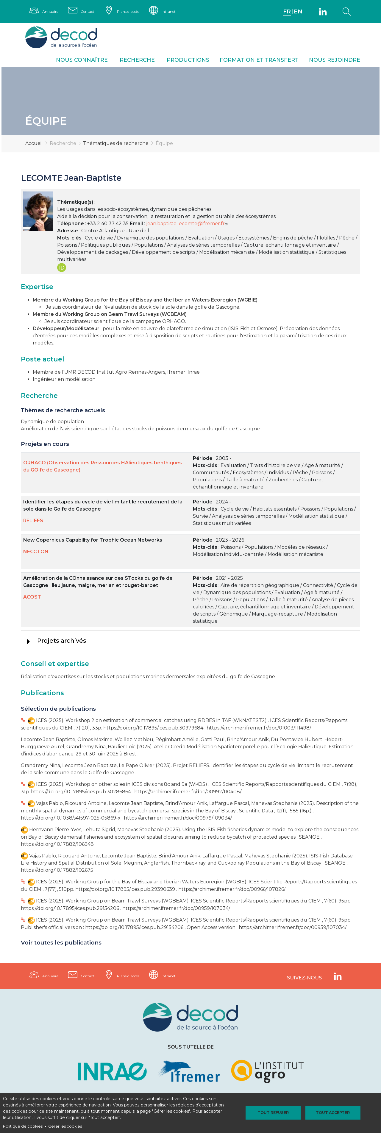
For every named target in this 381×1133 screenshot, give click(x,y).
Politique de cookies (23, 1126)
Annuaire (52, 12)
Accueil (34, 145)
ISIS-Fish (239, 330)
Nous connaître (82, 61)
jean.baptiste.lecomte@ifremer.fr (187, 225)
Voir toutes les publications (61, 943)
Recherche (137, 61)
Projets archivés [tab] (61, 641)
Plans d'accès (140, 12)
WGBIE (247, 301)
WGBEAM (173, 315)
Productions (188, 61)
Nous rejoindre (334, 61)
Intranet (186, 12)
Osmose (266, 330)
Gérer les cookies (65, 1126)
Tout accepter (326, 1112)
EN (297, 12)
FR (286, 12)
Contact (93, 12)
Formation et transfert (259, 61)
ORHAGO (173, 322)
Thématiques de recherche (116, 145)
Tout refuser (280, 1112)
